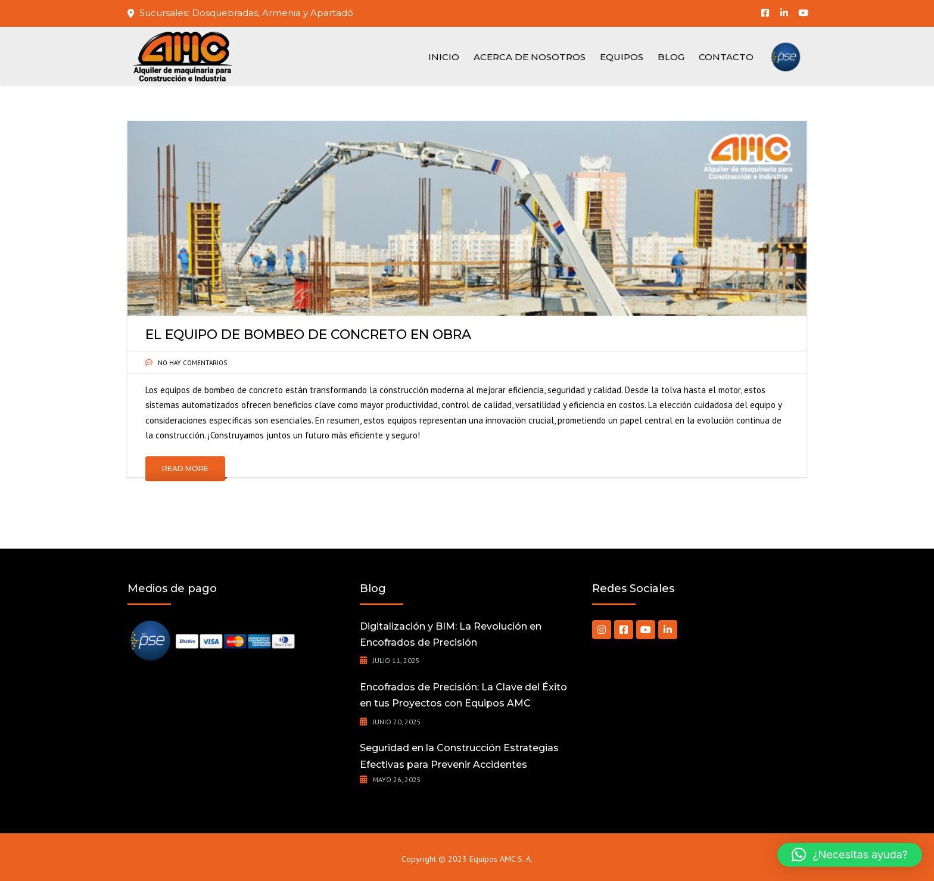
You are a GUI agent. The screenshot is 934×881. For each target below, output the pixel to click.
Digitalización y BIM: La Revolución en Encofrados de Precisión (450, 634)
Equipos (621, 57)
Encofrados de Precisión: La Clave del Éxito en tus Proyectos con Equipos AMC (463, 695)
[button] (849, 855)
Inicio (443, 57)
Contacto (726, 57)
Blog (671, 57)
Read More (185, 468)
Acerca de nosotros (530, 57)
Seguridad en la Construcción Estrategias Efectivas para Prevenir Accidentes (459, 756)
